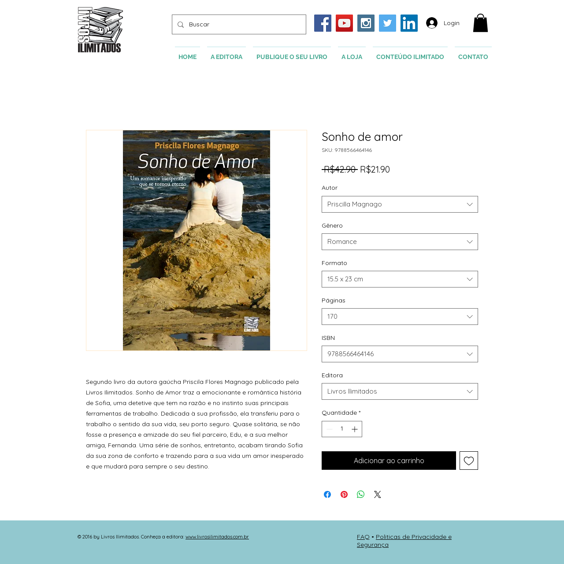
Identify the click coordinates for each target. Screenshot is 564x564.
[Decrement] (328, 429)
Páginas (333, 300)
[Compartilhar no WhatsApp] (361, 494)
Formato (334, 263)
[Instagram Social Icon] (366, 23)
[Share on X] (377, 494)
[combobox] (400, 204)
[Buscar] (238, 24)
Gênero (332, 225)
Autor (330, 188)
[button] (480, 23)
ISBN (328, 338)
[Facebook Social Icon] (322, 23)
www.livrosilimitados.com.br (217, 537)
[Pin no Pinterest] (344, 494)
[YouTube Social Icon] (344, 23)
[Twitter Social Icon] (387, 23)
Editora (332, 375)
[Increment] (355, 429)
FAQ (363, 537)
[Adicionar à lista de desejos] (469, 460)
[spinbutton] (342, 429)
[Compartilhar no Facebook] (327, 494)
